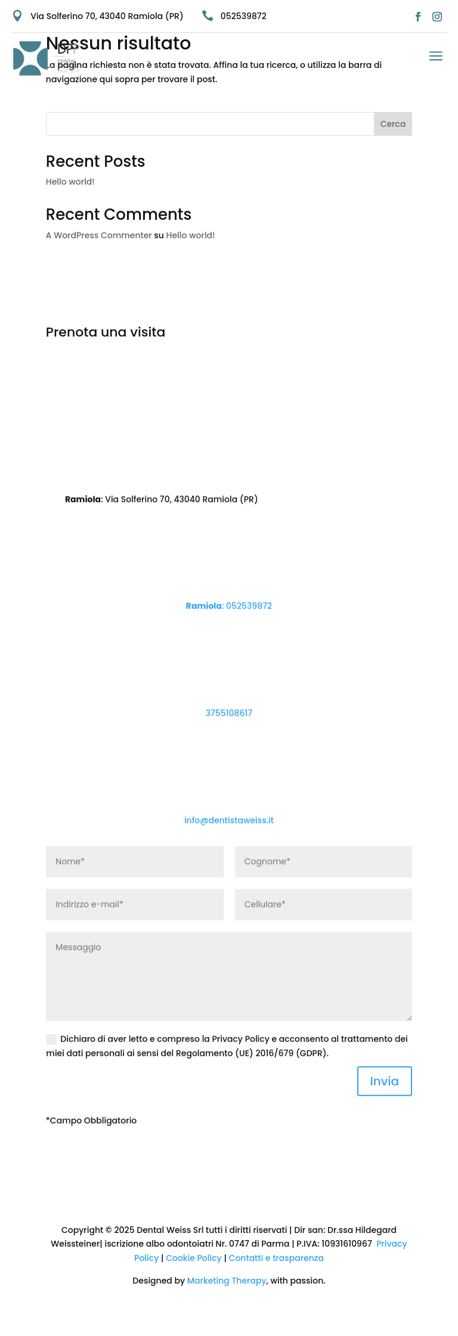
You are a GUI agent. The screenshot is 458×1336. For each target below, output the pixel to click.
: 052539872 (229, 637)
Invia (385, 1112)
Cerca (393, 124)
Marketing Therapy (227, 1281)
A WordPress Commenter (99, 235)
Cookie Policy (194, 1258)
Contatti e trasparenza (275, 1258)
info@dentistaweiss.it (229, 851)
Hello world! (70, 182)
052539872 (244, 16)
